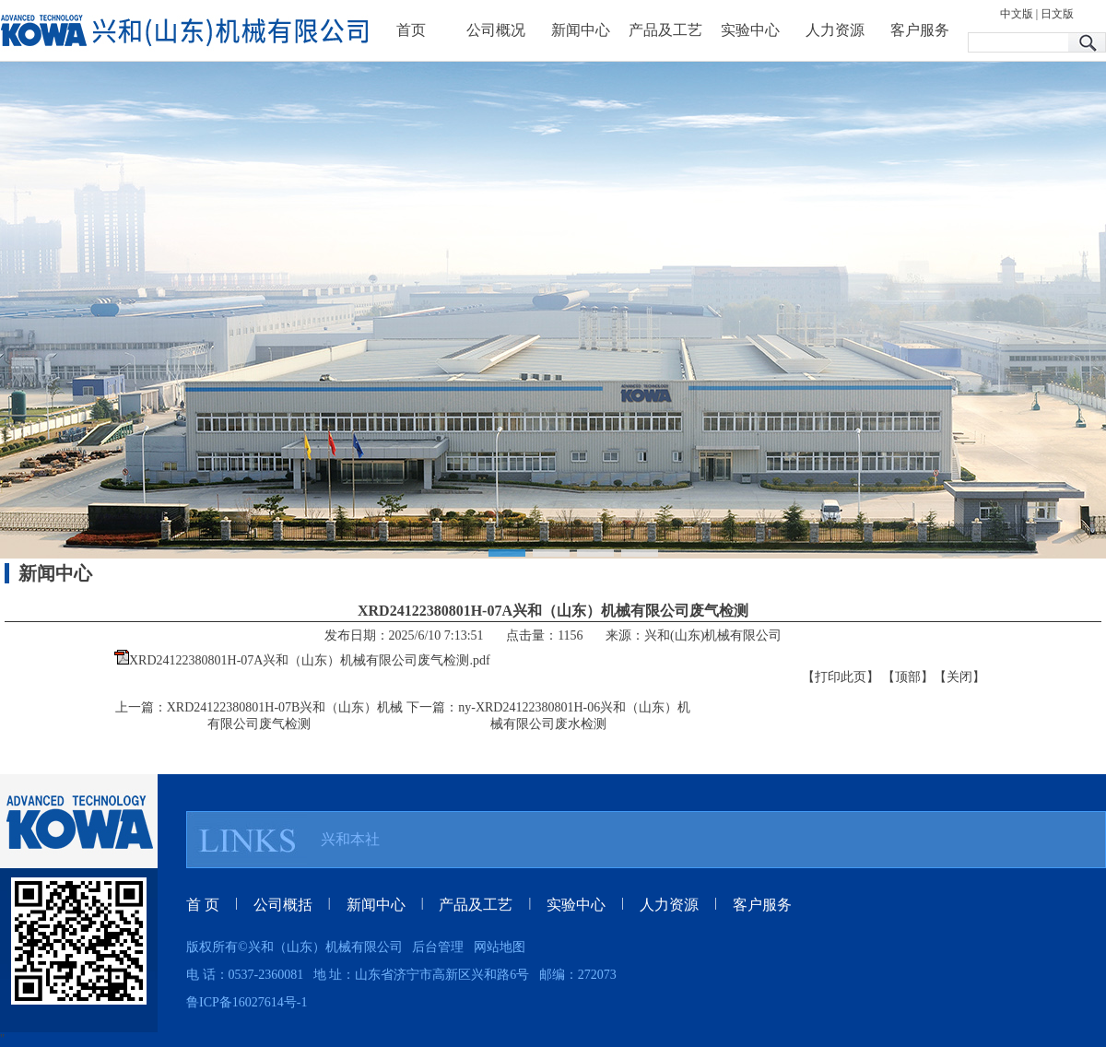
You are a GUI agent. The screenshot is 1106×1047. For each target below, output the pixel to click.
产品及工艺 (665, 30)
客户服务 (919, 30)
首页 (411, 30)
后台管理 (438, 947)
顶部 (908, 677)
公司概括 (282, 904)
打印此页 (840, 677)
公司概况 (495, 30)
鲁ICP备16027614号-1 (246, 1002)
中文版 (1016, 13)
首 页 (202, 904)
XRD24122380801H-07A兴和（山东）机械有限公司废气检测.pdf (309, 660)
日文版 (1057, 13)
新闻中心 (580, 30)
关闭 (959, 677)
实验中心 (750, 30)
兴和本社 (350, 839)
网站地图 (499, 947)
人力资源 (835, 30)
